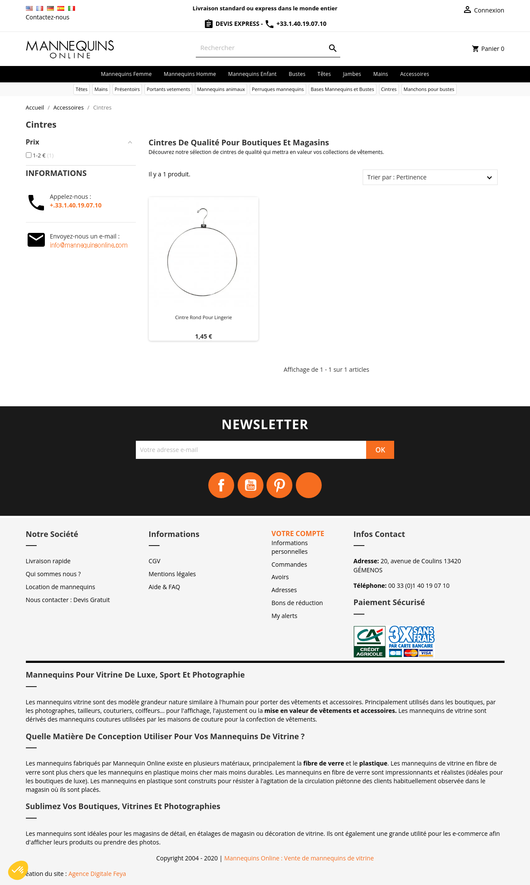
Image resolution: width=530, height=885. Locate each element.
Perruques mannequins (278, 89)
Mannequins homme (190, 74)
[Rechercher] (268, 47)
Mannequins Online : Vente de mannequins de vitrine (299, 858)
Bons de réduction (297, 603)
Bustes (297, 74)
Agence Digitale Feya (97, 873)
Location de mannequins (60, 587)
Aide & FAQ (164, 587)
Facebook (221, 485)
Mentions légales (172, 574)
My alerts (285, 616)
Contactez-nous (48, 17)
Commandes (289, 564)
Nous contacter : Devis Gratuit (68, 600)
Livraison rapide (48, 561)
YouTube (250, 485)
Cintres (389, 89)
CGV (154, 561)
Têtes (324, 74)
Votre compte (298, 533)
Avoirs (280, 577)
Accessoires (414, 74)
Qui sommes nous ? (53, 574)
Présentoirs (127, 89)
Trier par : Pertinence (397, 177)
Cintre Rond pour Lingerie (203, 317)
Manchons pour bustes (429, 89)
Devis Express (232, 23)
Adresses (284, 590)
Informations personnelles (290, 547)
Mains (380, 74)
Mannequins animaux (221, 89)
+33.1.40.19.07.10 (295, 23)
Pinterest (279, 485)
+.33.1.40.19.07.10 (76, 205)
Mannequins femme (126, 74)
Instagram (309, 485)
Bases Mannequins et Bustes (342, 89)
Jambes (352, 74)
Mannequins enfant (252, 74)
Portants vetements (168, 89)
